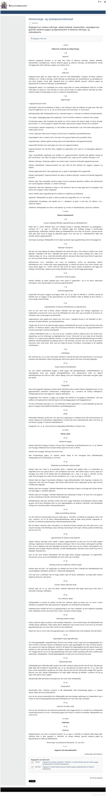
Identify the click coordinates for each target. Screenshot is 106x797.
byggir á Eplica (98, 794)
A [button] (98, 2)
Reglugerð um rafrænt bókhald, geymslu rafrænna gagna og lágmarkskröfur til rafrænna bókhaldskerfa (68, 768)
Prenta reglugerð (97, 778)
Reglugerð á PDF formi (39, 38)
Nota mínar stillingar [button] (105, 2)
